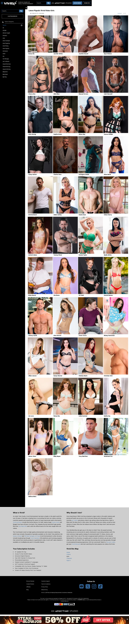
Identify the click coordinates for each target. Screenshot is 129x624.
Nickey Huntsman (109, 335)
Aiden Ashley (58, 214)
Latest (120, 13)
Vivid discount (76, 544)
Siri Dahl (81, 295)
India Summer (83, 416)
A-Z (125, 13)
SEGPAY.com (81, 599)
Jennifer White (58, 53)
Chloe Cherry (108, 214)
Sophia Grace (58, 134)
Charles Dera (57, 174)
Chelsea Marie (83, 376)
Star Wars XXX (22, 526)
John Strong (32, 134)
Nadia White (108, 255)
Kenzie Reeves (108, 295)
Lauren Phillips (108, 134)
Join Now (77, 3)
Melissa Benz (32, 496)
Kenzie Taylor (83, 255)
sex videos (75, 520)
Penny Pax (57, 416)
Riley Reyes (57, 456)
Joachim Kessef (83, 53)
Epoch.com (35, 599)
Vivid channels (34, 538)
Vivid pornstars (17, 522)
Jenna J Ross (32, 456)
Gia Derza (56, 295)
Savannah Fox (108, 456)
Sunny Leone (55, 522)
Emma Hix (31, 53)
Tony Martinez (83, 456)
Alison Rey (82, 134)
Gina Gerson (57, 335)
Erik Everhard (32, 214)
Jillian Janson (32, 376)
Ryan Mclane (108, 53)
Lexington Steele (84, 174)
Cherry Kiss (31, 94)
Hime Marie (107, 174)
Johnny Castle (32, 335)
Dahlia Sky (107, 416)
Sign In (87, 3)
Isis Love (31, 416)
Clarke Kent (82, 214)
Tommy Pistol (58, 255)
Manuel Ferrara (83, 94)
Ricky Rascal (32, 295)
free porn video (110, 542)
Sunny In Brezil (17, 536)
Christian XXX (108, 376)
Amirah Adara (32, 255)
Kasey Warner (58, 376)
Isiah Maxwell (108, 94)
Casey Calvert (32, 174)
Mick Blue (56, 94)
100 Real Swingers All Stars (32, 536)
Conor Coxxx (83, 335)
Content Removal (64, 601)
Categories (12, 16)
